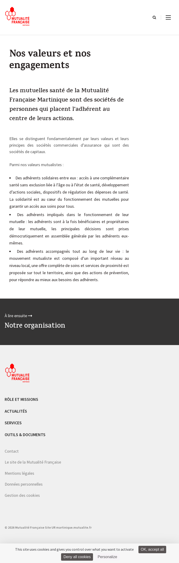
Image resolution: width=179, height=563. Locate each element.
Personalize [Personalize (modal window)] (107, 557)
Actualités (16, 411)
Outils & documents (25, 434)
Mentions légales (19, 473)
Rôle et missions (21, 399)
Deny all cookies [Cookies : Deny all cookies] (77, 557)
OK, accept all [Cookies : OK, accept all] (152, 549)
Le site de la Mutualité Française (33, 462)
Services (13, 422)
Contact (12, 451)
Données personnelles (24, 484)
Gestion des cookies (22, 495)
